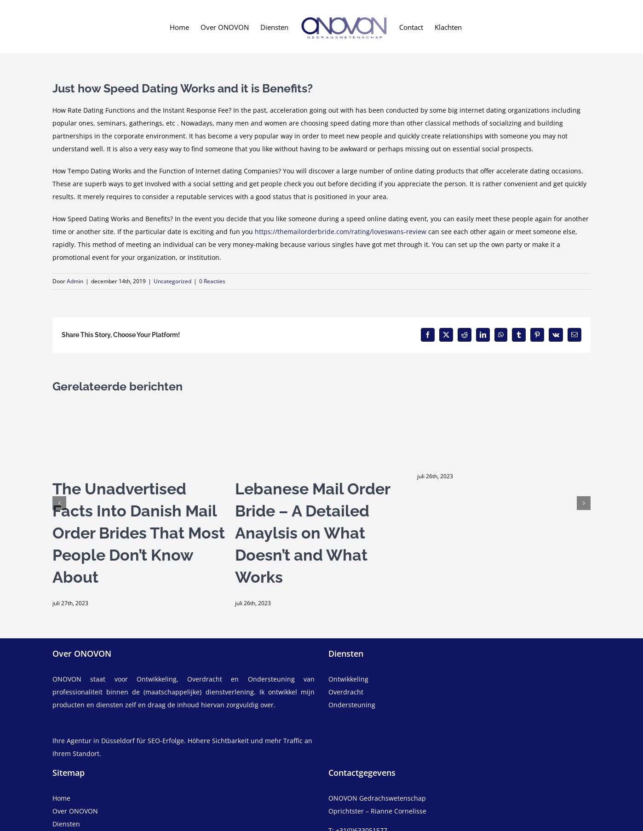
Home (61, 798)
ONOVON (66, 679)
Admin (75, 281)
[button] (59, 503)
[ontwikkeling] (459, 679)
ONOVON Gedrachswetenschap (377, 798)
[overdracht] (459, 698)
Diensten (66, 824)
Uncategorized (172, 281)
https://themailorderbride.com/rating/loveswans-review (340, 231)
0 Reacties (212, 281)
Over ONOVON (75, 811)
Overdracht (345, 692)
